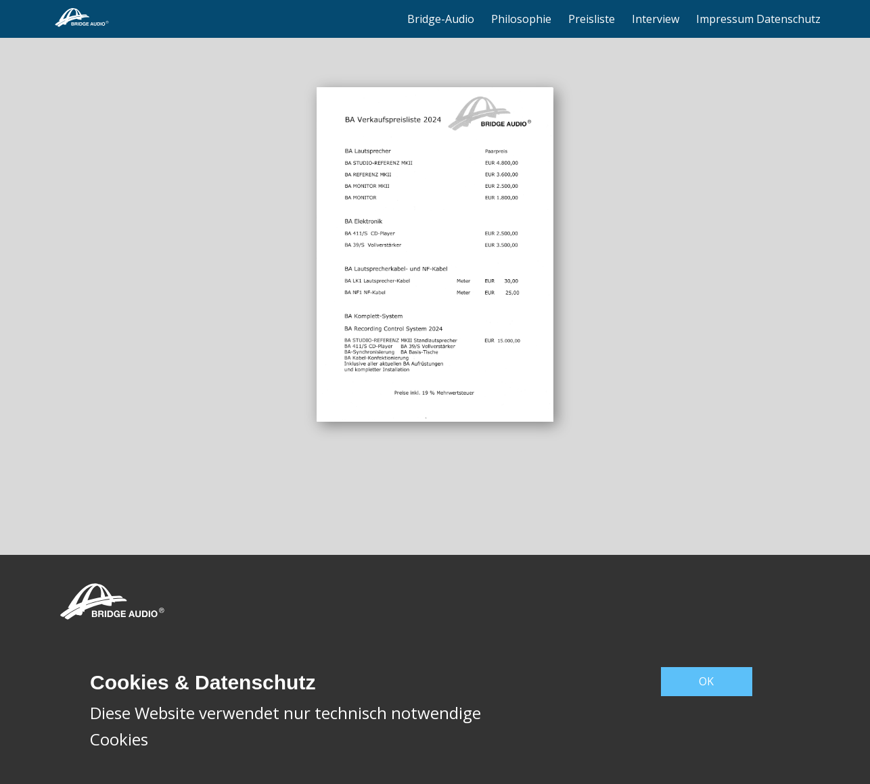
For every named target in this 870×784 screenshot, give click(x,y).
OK (706, 681)
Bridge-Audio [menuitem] (440, 18)
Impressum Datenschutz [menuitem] (758, 18)
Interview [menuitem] (655, 18)
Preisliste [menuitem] (591, 18)
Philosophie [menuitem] (521, 18)
